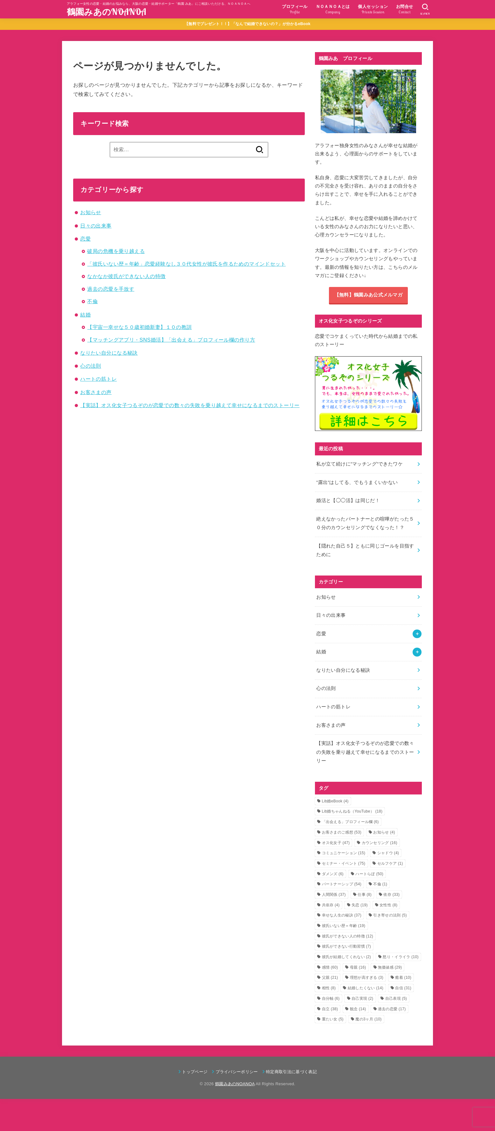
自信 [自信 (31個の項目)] (403, 988)
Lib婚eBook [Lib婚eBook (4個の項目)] (335, 801)
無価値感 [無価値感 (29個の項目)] (390, 967)
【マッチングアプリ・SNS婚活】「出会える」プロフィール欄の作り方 (171, 340)
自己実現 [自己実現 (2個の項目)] (362, 998)
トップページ (194, 1071)
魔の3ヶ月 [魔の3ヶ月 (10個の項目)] (368, 1019)
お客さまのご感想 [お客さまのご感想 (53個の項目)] (342, 832)
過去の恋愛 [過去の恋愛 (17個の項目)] (392, 1009)
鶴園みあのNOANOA (106, 11)
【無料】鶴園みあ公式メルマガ (368, 294)
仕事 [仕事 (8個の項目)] (365, 894)
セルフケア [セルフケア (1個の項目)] (390, 863)
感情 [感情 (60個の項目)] (330, 967)
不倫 (92, 301)
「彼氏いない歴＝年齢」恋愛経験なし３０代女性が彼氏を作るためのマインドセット (186, 264)
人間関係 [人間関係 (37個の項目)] (334, 894)
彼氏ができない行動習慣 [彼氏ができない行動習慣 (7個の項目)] (346, 946)
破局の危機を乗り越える (116, 251)
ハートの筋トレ (98, 379)
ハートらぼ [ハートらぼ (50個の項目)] (369, 874)
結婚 (85, 314)
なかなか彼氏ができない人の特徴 (126, 276)
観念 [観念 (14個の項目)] (358, 1009)
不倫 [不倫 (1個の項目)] (380, 884)
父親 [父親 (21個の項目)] (330, 977)
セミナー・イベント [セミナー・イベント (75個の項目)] (344, 863)
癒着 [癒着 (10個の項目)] (403, 977)
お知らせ (90, 212)
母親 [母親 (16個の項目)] (358, 967)
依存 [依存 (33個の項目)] (391, 894)
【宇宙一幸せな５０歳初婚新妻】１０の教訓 (139, 327)
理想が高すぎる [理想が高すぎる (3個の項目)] (366, 977)
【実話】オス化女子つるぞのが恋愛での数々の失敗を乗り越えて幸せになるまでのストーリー (189, 405)
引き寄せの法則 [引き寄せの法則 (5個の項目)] (390, 915)
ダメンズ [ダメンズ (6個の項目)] (333, 874)
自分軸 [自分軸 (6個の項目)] (331, 998)
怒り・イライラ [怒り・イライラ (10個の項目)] (400, 957)
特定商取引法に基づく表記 (291, 1071)
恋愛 (85, 239)
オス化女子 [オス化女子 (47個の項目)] (336, 843)
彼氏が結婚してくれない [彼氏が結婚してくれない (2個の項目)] (346, 957)
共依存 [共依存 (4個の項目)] (331, 905)
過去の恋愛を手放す (110, 289)
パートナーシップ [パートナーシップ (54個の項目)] (342, 884)
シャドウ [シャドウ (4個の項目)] (388, 853)
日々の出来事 (95, 225)
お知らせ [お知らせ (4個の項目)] (384, 832)
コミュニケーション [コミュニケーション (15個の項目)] (344, 853)
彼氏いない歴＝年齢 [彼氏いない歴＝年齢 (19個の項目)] (344, 925)
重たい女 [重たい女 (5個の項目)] (333, 1019)
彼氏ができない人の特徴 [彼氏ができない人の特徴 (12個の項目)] (347, 936)
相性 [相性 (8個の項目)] (329, 988)
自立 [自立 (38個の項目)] (330, 1009)
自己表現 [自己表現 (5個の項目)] (396, 998)
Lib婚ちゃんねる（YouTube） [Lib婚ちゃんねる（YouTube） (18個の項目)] (352, 811)
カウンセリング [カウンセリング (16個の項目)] (379, 843)
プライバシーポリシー (237, 1071)
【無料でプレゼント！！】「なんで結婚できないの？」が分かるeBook (247, 24)
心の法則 (90, 366)
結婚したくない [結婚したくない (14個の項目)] (365, 988)
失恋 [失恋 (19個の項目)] (360, 905)
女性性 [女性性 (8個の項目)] (388, 905)
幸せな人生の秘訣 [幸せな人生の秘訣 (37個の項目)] (342, 915)
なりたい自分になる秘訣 (109, 353)
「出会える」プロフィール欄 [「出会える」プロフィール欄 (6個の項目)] (350, 822)
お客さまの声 (95, 392)
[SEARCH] (425, 9)
